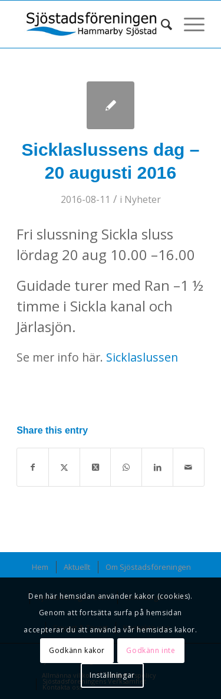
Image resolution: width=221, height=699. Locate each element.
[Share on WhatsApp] (126, 467)
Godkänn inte (150, 650)
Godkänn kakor (77, 650)
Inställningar (112, 675)
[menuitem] (160, 24)
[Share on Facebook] (32, 467)
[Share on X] (64, 467)
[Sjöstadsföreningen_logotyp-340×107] (92, 24)
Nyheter (142, 199)
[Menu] (188, 24)
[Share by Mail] (188, 467)
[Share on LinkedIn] (157, 467)
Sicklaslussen (142, 357)
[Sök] (160, 24)
